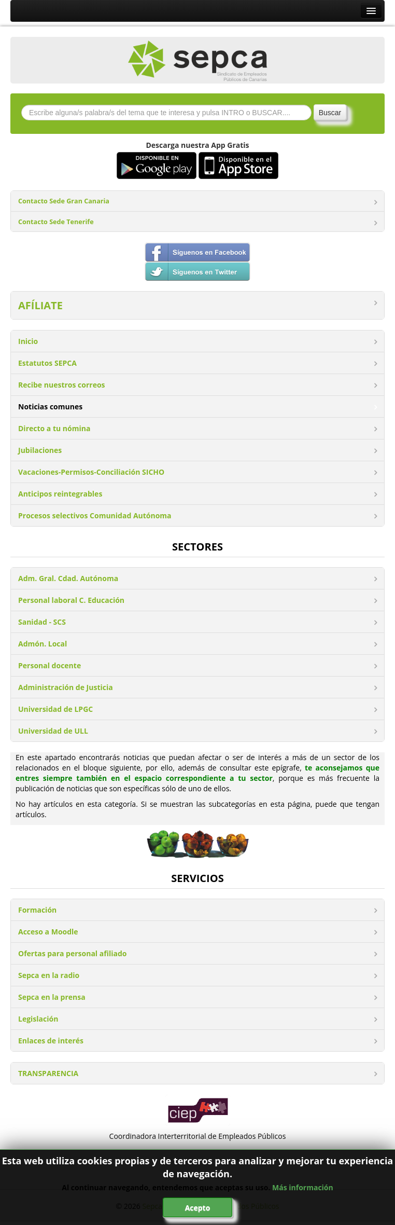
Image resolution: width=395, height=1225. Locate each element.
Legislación (38, 1019)
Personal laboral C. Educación (71, 600)
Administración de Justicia (65, 687)
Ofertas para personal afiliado (72, 953)
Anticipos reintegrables (60, 494)
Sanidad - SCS (42, 622)
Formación (37, 910)
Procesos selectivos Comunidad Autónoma (95, 515)
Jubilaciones (40, 450)
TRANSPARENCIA (48, 1073)
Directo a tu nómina (54, 428)
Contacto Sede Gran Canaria (63, 201)
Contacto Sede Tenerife (56, 221)
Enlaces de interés (50, 1040)
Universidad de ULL (53, 731)
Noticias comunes (50, 406)
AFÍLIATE (40, 305)
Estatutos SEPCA (47, 363)
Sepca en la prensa (52, 997)
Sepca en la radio (48, 975)
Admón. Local (42, 644)
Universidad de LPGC (55, 709)
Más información (302, 1187)
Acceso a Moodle (48, 932)
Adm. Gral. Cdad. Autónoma (68, 578)
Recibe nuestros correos (61, 385)
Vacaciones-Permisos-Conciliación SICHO (91, 472)
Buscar (330, 112)
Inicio (28, 341)
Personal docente (49, 665)
